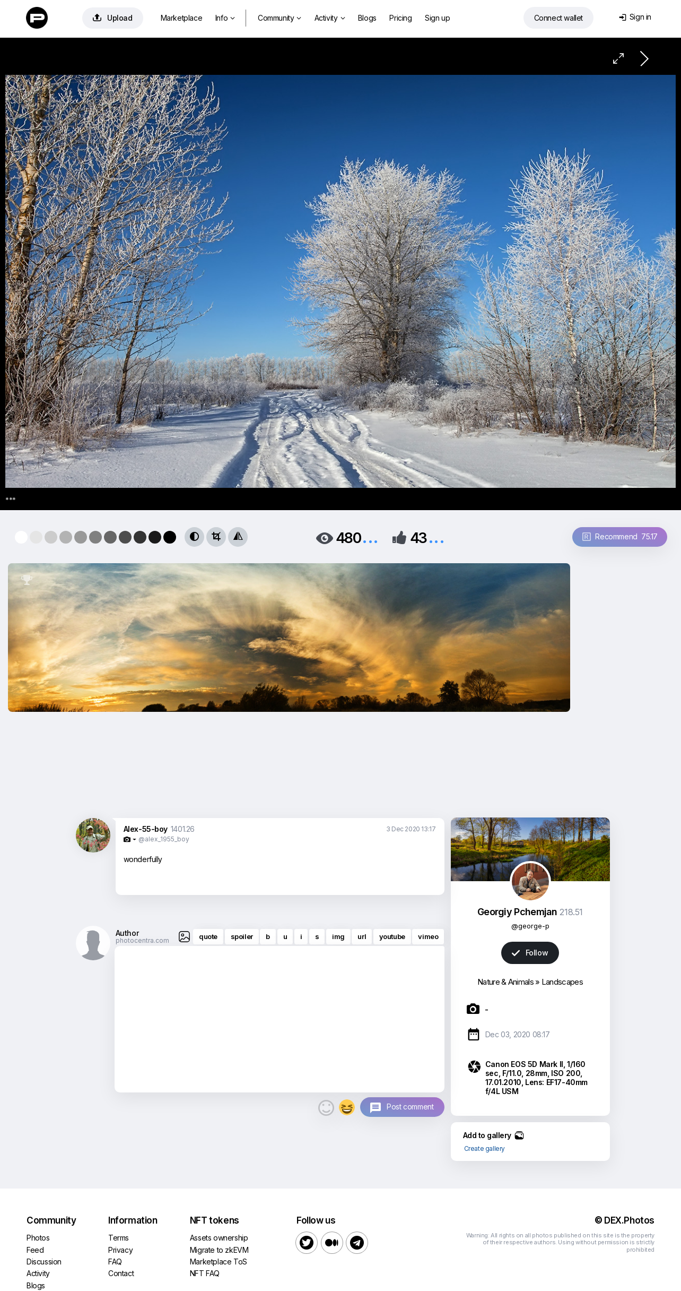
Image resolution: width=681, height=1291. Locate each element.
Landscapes (562, 982)
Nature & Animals (505, 982)
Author (127, 932)
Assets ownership (219, 1237)
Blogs (367, 17)
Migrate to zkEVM (219, 1249)
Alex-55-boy (146, 828)
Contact (121, 1273)
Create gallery (484, 1148)
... (370, 537)
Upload (113, 17)
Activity (330, 17)
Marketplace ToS (218, 1261)
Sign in (635, 16)
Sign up (437, 17)
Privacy (120, 1249)
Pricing (400, 17)
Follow (530, 952)
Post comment (410, 1106)
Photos (38, 1237)
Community (279, 17)
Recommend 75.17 (620, 536)
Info (225, 17)
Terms (118, 1237)
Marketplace (182, 17)
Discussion (44, 1261)
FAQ (115, 1261)
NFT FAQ (205, 1273)
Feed (35, 1249)
